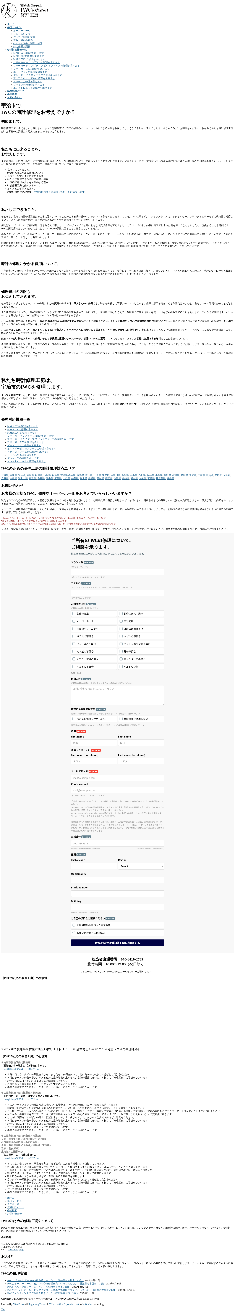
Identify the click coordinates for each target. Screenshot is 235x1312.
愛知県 (192, 475)
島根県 (41, 478)
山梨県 (159, 475)
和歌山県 (23, 478)
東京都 (105, 475)
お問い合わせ (14, 1213)
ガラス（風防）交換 (24, 37)
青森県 (13, 475)
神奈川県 (115, 475)
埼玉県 (88, 475)
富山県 (133, 475)
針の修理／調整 (21, 46)
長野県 (167, 475)
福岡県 (108, 478)
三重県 (201, 475)
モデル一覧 (13, 1204)
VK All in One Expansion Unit (64, 1304)
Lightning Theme (37, 1304)
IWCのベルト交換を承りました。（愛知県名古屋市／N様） (39, 1287)
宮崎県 (151, 478)
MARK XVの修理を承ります (28, 56)
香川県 (83, 478)
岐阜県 (176, 475)
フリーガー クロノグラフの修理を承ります (36, 62)
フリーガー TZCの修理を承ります (31, 69)
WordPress (18, 1304)
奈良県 (13, 478)
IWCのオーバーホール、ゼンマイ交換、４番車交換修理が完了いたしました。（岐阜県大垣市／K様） (62, 1290)
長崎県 (125, 478)
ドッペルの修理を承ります (27, 81)
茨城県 (64, 475)
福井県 (150, 475)
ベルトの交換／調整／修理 (27, 43)
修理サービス (14, 1201)
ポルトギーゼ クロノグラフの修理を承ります (37, 75)
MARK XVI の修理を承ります (29, 59)
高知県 (100, 478)
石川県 (142, 475)
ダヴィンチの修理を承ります (29, 84)
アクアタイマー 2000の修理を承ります (34, 78)
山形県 (47, 475)
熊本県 (134, 478)
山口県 (66, 478)
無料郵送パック (15, 1207)
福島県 (55, 475)
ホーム (11, 1197)
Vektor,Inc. (88, 1304)
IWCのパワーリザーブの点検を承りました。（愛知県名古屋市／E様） (45, 1280)
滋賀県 (209, 475)
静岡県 (184, 475)
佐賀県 (117, 478)
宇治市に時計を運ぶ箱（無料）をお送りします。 (60, 192)
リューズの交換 (21, 34)
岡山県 (49, 478)
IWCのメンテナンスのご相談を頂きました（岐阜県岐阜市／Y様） (43, 1293)
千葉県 (97, 475)
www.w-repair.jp (16, 1249)
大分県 (142, 478)
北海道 (4, 475)
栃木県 (72, 475)
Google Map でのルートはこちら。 (22, 1069)
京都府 (218, 475)
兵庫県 (4, 478)
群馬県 (80, 475)
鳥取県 (32, 478)
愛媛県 (92, 478)
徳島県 (75, 478)
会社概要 (12, 1210)
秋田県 (38, 475)
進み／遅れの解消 (23, 40)
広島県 (58, 478)
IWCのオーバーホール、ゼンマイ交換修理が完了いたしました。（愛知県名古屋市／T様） (56, 1283)
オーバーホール (21, 30)
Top (3, 1309)
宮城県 (30, 475)
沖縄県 (170, 478)
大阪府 (226, 475)
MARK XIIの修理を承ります (28, 53)
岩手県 (21, 475)
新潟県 (125, 475)
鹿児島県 (161, 478)
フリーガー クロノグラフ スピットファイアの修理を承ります (46, 65)
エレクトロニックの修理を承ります (32, 88)
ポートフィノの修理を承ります (30, 72)
